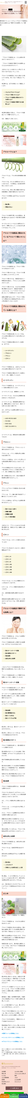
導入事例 (4, 1083)
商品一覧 (4, 1073)
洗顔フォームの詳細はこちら (11, 1033)
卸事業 (3, 1079)
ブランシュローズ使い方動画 (20, 1074)
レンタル (4, 1075)
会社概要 (4, 1071)
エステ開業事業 (5, 1077)
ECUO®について (6, 1081)
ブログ (16, 1077)
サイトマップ (18, 1081)
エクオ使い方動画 (19, 1071)
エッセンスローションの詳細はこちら (13, 1037)
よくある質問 (18, 1079)
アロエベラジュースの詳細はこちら (12, 1041)
